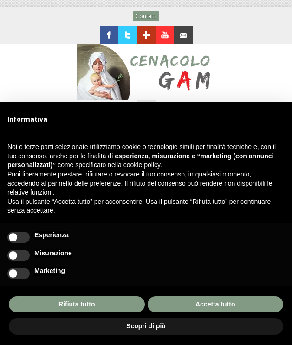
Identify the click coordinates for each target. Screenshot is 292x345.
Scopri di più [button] (146, 326)
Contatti (146, 16)
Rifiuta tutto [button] (76, 304)
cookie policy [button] (141, 165)
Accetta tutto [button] (215, 304)
